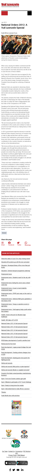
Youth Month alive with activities (10, 395)
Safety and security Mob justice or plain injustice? (15, 366)
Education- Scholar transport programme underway (15, 270)
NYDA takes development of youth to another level (15, 340)
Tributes (3, 392)
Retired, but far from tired (8, 344)
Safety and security (6, 363)
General (4, 233)
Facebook (11, 244)
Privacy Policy (12, 455)
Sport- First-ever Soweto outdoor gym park (13, 378)
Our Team (5, 451)
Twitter (19, 244)
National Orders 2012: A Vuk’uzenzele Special (14, 323)
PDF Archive (26, 451)
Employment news (6, 274)
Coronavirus (19, 451)
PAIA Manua (20, 455)
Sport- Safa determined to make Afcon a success (15, 389)
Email (3, 244)
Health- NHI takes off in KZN (9, 320)
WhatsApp (28, 243)
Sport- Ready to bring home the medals (12, 385)
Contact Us (11, 451)
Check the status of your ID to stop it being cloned (15, 258)
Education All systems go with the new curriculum (15, 262)
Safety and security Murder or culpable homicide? (15, 370)
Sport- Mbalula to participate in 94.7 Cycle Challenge (16, 382)
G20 (16, 453)
